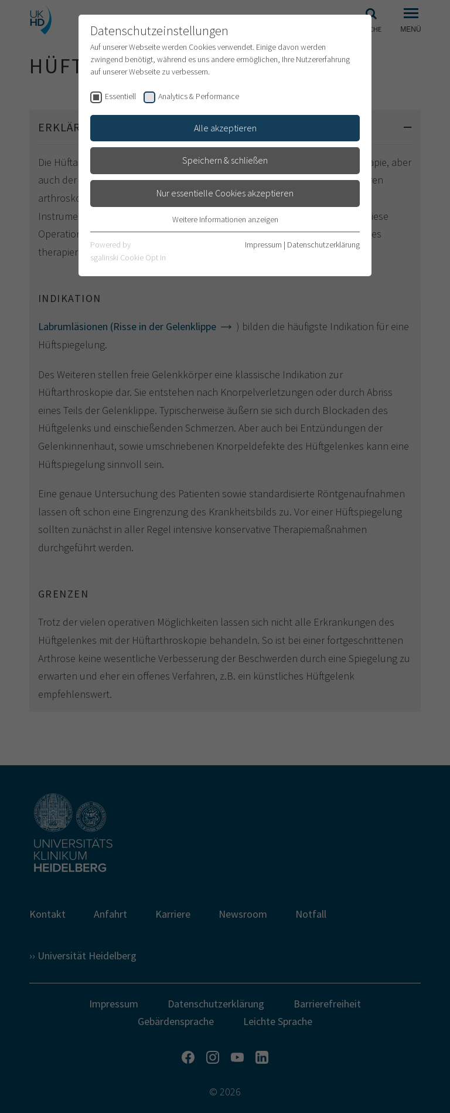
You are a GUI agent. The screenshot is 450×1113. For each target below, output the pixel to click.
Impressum (263, 244)
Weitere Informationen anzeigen (225, 219)
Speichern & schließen (225, 160)
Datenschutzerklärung (323, 244)
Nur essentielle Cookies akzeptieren (225, 193)
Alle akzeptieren (225, 128)
